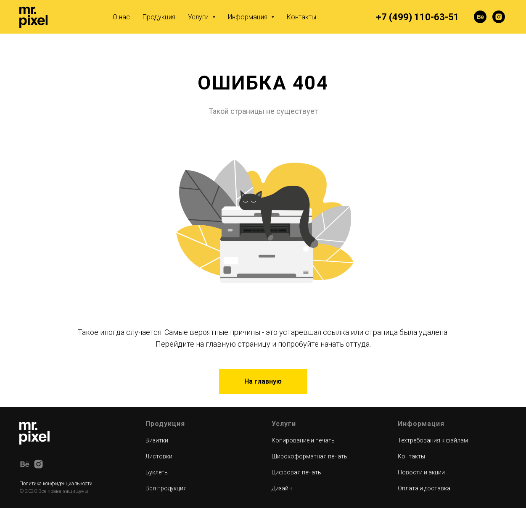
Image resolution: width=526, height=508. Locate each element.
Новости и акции (421, 472)
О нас (121, 17)
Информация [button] (248, 17)
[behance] (480, 17)
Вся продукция (166, 488)
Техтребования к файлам (433, 440)
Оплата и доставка (424, 488)
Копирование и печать (303, 440)
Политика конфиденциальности (56, 484)
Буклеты (157, 472)
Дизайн (282, 488)
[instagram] (498, 17)
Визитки (156, 440)
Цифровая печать (296, 472)
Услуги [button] (199, 17)
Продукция (159, 17)
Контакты (301, 17)
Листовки (158, 456)
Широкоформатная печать (309, 456)
